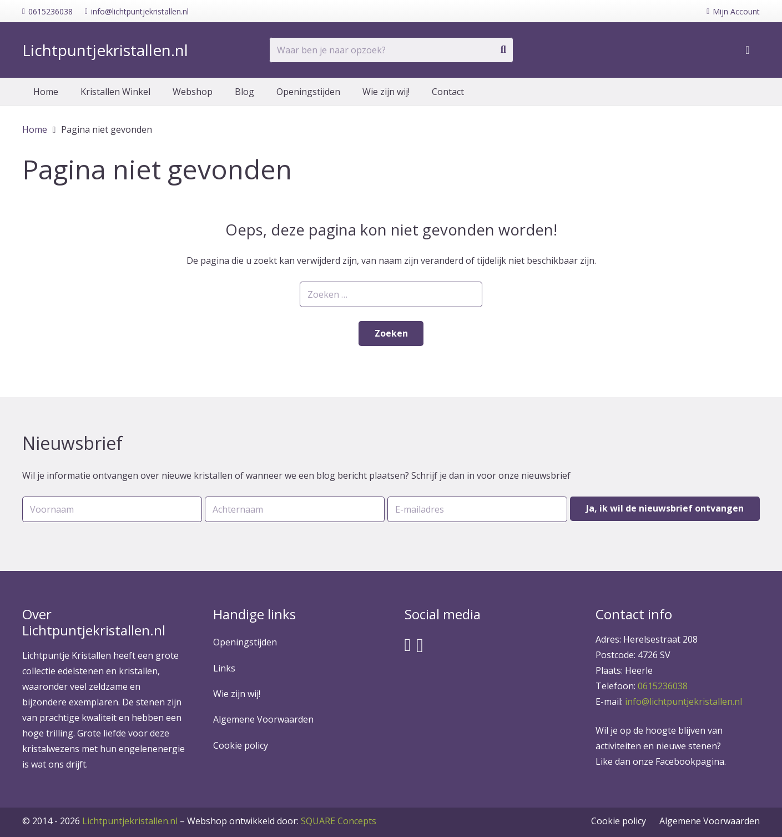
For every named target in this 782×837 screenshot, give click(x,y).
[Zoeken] (503, 50)
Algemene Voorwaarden (263, 719)
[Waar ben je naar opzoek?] (391, 50)
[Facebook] (408, 645)
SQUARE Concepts (281, 821)
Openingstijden (245, 642)
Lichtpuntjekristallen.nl (130, 821)
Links (224, 668)
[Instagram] (419, 645)
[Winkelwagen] (747, 50)
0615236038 (663, 686)
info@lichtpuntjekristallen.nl (683, 701)
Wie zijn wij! (236, 694)
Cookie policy (240, 745)
